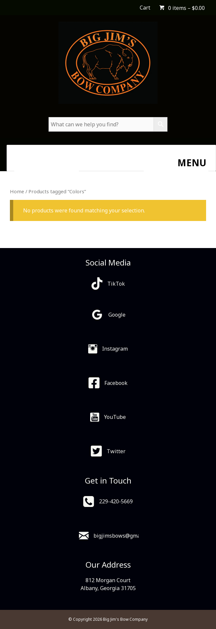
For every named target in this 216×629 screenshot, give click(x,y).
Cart (145, 7)
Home (17, 191)
